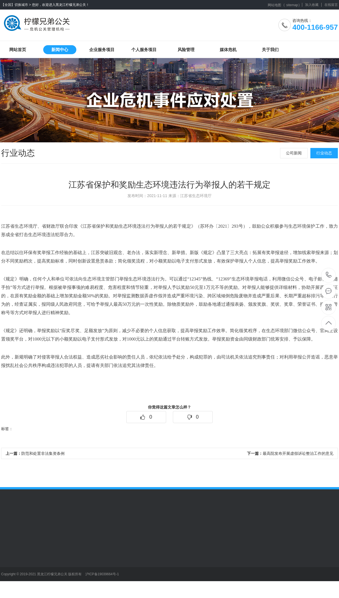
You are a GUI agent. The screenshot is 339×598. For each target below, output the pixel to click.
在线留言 (331, 5)
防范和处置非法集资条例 (35, 453)
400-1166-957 (328, 275)
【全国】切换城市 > (16, 5)
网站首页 (17, 49)
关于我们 (270, 49)
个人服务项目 (144, 49)
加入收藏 (312, 5)
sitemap (292, 5)
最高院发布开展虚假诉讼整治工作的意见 (290, 453)
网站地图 (274, 5)
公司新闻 (294, 153)
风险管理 (186, 49)
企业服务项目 (101, 49)
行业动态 (324, 153)
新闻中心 (59, 49)
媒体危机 (228, 49)
